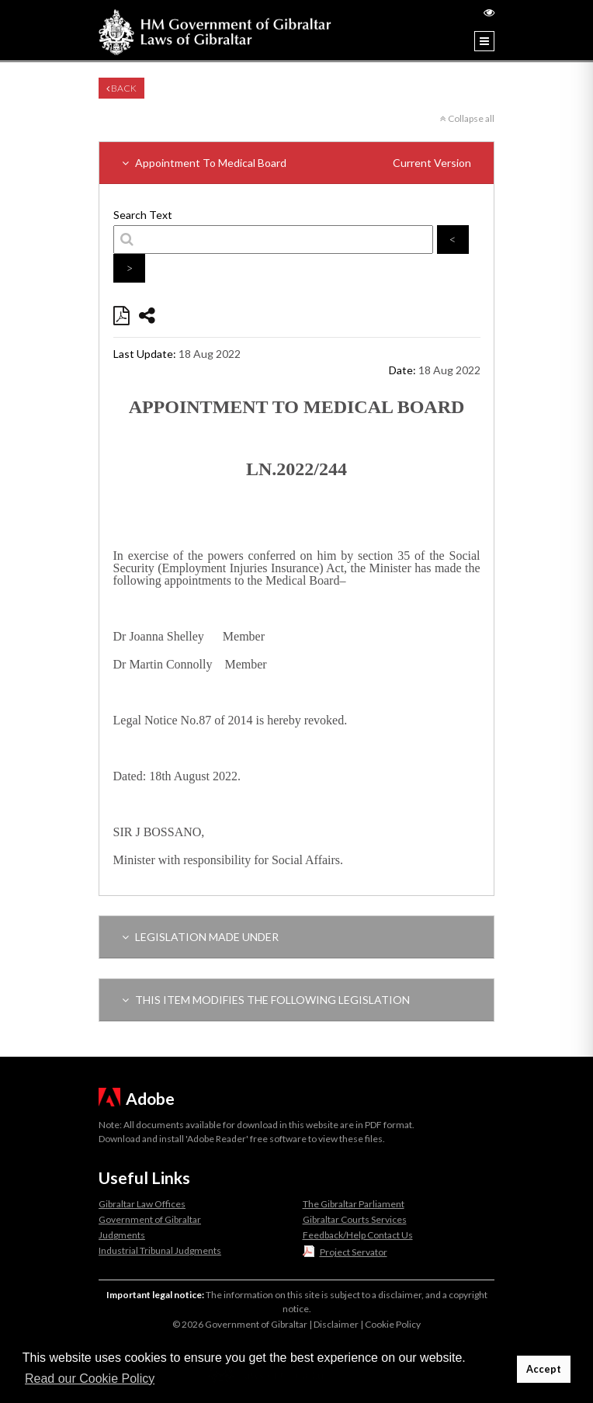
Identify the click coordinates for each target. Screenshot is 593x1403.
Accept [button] (543, 1369)
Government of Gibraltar (150, 1219)
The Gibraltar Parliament (353, 1204)
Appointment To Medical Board (296, 163)
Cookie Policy (393, 1324)
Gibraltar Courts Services (355, 1219)
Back (121, 88)
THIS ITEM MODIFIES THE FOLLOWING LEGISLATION (266, 999)
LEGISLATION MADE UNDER (200, 936)
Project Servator (353, 1252)
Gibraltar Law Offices (142, 1204)
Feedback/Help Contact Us (358, 1235)
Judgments (122, 1235)
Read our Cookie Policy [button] (89, 1378)
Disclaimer (336, 1324)
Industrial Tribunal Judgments (160, 1250)
